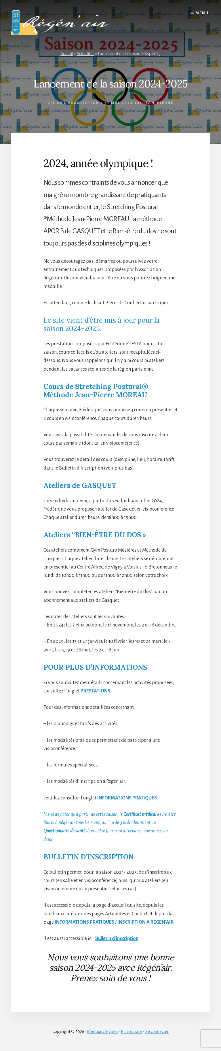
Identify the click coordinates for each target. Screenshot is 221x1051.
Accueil (66, 53)
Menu (202, 13)
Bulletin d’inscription (116, 938)
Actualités (85, 53)
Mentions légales (102, 1031)
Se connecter (157, 1031)
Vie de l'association (73, 103)
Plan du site (131, 1031)
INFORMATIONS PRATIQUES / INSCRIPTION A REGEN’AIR (114, 922)
